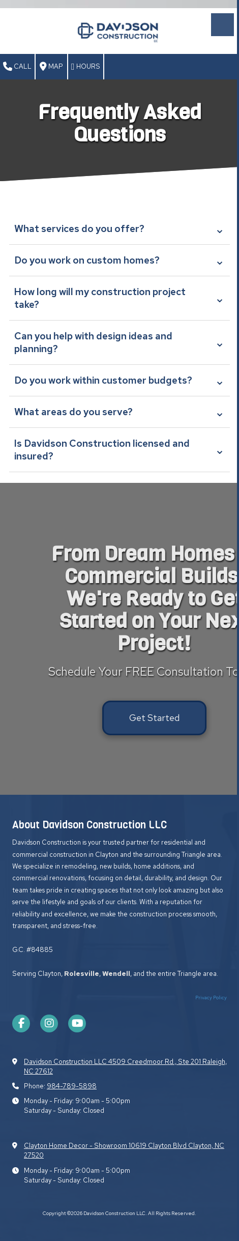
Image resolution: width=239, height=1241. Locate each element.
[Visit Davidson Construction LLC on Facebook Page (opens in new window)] (21, 1023)
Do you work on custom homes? (119, 260)
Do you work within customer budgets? (119, 380)
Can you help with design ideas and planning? (119, 342)
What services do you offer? (119, 229)
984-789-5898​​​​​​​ (72, 1086)
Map (51, 66)
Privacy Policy (211, 997)
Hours (85, 66)
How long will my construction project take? (119, 298)
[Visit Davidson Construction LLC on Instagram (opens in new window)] (49, 1023)
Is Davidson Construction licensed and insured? (119, 450)
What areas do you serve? (119, 412)
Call (17, 66)
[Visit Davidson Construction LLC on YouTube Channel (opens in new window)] (77, 1023)
